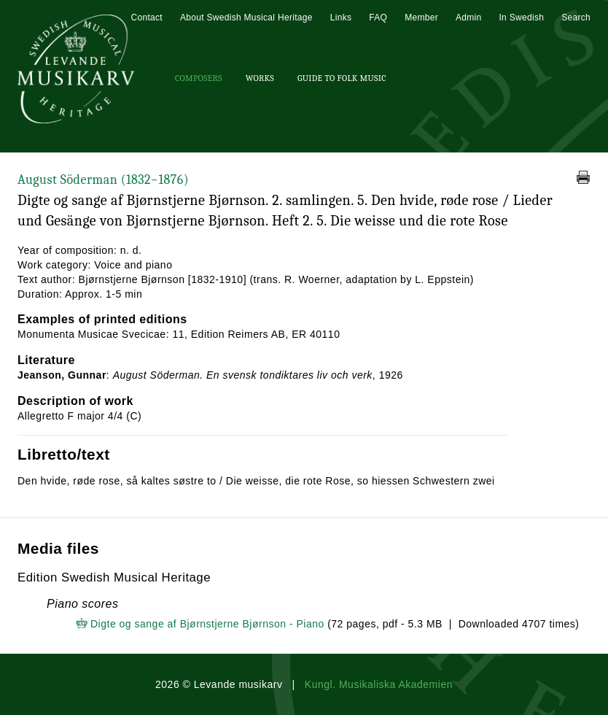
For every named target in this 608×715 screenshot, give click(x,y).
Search (576, 17)
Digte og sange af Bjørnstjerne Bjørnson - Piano (207, 624)
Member (421, 17)
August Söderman (103, 180)
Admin (469, 17)
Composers (198, 78)
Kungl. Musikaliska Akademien (379, 684)
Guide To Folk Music (341, 78)
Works (260, 78)
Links (341, 17)
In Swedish (521, 17)
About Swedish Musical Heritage (246, 17)
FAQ (378, 17)
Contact (146, 17)
